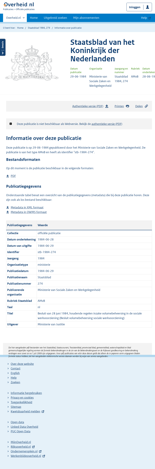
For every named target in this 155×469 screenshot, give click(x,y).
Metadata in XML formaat (27, 207)
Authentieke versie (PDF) (90, 107)
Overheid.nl (13, 19)
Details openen (2, 47)
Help (14, 378)
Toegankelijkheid (21, 402)
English (15, 373)
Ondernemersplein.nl (24, 451)
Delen (141, 106)
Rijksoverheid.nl (21, 447)
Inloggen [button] (134, 7)
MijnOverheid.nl (21, 442)
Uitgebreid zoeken (55, 18)
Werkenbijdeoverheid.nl (26, 456)
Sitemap (16, 407)
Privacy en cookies (22, 397)
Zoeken (15, 382)
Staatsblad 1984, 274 (39, 27)
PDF (13, 176)
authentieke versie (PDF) (107, 124)
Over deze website (22, 364)
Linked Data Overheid (24, 427)
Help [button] (144, 18)
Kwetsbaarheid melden (25, 411)
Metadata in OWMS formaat (29, 212)
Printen (122, 106)
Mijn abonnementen (86, 18)
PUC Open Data (20, 431)
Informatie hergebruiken (26, 393)
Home (34, 18)
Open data (17, 422)
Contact (15, 368)
